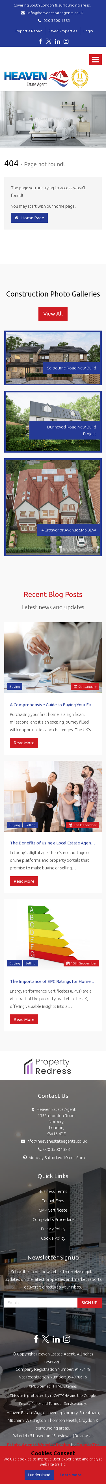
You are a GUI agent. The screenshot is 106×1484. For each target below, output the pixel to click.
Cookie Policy (53, 1238)
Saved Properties (62, 31)
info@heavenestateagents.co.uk (53, 12)
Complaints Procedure (53, 1219)
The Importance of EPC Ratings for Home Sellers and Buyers (53, 981)
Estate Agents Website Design (38, 1444)
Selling (30, 825)
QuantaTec (87, 1444)
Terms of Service (62, 1403)
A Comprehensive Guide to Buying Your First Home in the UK (53, 704)
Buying (14, 686)
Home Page (29, 217)
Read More (24, 742)
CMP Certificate (53, 1210)
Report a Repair (29, 31)
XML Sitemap (40, 1386)
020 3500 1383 (53, 20)
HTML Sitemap (65, 1386)
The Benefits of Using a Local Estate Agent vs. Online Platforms (53, 842)
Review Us (84, 1435)
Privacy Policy (53, 1228)
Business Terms (53, 1191)
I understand (39, 1475)
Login (88, 31)
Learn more (71, 1475)
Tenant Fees (53, 1200)
